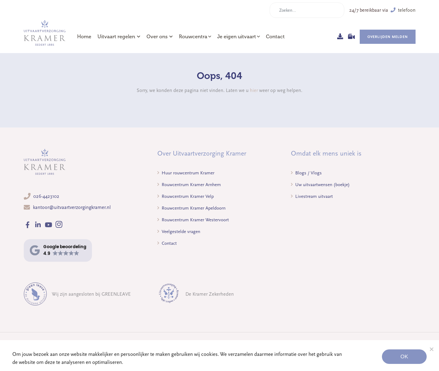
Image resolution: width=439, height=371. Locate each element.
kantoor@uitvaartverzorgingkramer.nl (72, 207)
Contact (275, 37)
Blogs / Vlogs (306, 173)
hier (254, 90)
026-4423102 (46, 196)
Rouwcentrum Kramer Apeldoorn (191, 208)
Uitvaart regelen (118, 37)
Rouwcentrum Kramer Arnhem (189, 184)
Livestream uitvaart (312, 196)
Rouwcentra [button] (193, 37)
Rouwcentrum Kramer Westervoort (193, 220)
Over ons (160, 37)
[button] (58, 250)
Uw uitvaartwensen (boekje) (320, 184)
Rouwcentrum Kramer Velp (185, 196)
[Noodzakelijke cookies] (431, 349)
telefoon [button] (403, 10)
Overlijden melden (387, 37)
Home (84, 37)
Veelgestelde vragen (178, 231)
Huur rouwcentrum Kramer (185, 173)
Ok (404, 357)
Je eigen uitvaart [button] (236, 37)
